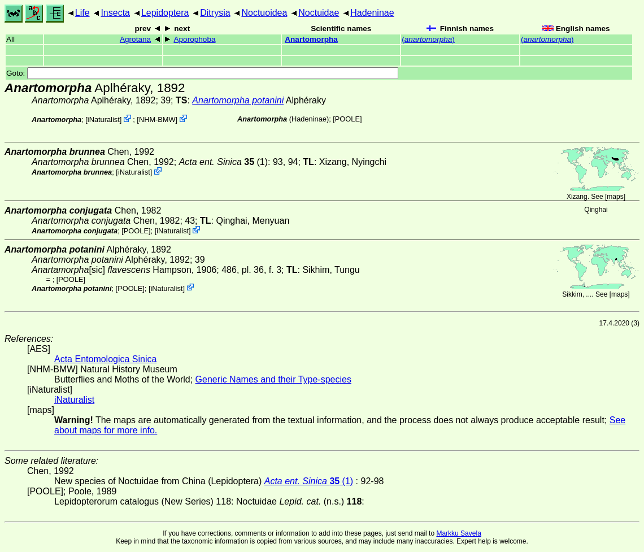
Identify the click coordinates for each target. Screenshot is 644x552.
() (428, 39)
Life (82, 13)
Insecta (115, 13)
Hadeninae (372, 13)
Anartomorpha (311, 39)
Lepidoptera (165, 13)
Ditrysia (215, 13)
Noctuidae (318, 13)
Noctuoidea (264, 13)
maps (615, 197)
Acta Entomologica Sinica (105, 359)
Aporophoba (194, 39)
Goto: (202, 73)
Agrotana (135, 39)
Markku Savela (458, 533)
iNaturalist (104, 119)
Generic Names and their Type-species (273, 379)
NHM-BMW (157, 119)
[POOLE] (347, 119)
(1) (223, 162)
